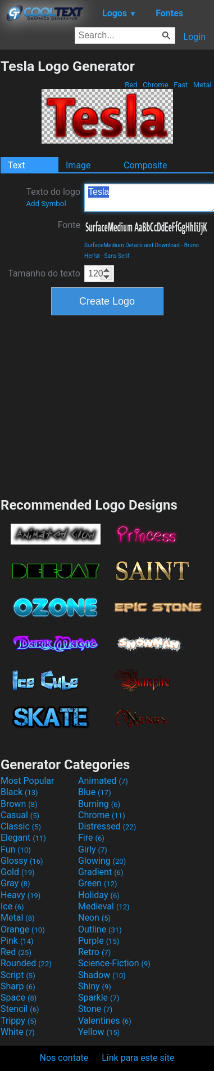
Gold (18, 872)
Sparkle (98, 997)
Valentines (104, 1020)
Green (97, 883)
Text (16, 165)
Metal (202, 85)
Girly (92, 849)
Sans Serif (117, 256)
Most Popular (27, 780)
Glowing (102, 860)
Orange (23, 929)
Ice (12, 906)
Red (131, 85)
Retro (94, 952)
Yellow (99, 1032)
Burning (99, 803)
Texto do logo (53, 197)
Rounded (26, 963)
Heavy (20, 895)
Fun (16, 849)
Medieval (104, 906)
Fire (91, 837)
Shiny (94, 986)
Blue (94, 792)
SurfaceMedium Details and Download (132, 245)
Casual (20, 815)
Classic (21, 826)
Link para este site (138, 1057)
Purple (98, 940)
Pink (17, 940)
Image (78, 165)
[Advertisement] (107, 405)
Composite (145, 165)
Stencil (20, 1008)
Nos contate (64, 1057)
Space (19, 997)
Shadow (102, 975)
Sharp (18, 986)
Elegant (23, 837)
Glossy (22, 860)
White (18, 1032)
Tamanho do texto (44, 273)
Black (19, 792)
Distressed (107, 826)
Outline (100, 929)
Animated (103, 780)
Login (195, 37)
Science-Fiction (114, 963)
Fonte (69, 225)
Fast (180, 85)
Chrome (155, 85)
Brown (19, 803)
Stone (95, 1008)
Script (18, 975)
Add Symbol (46, 203)
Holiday (99, 895)
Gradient (100, 872)
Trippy (19, 1020)
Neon (94, 917)
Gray (15, 883)
